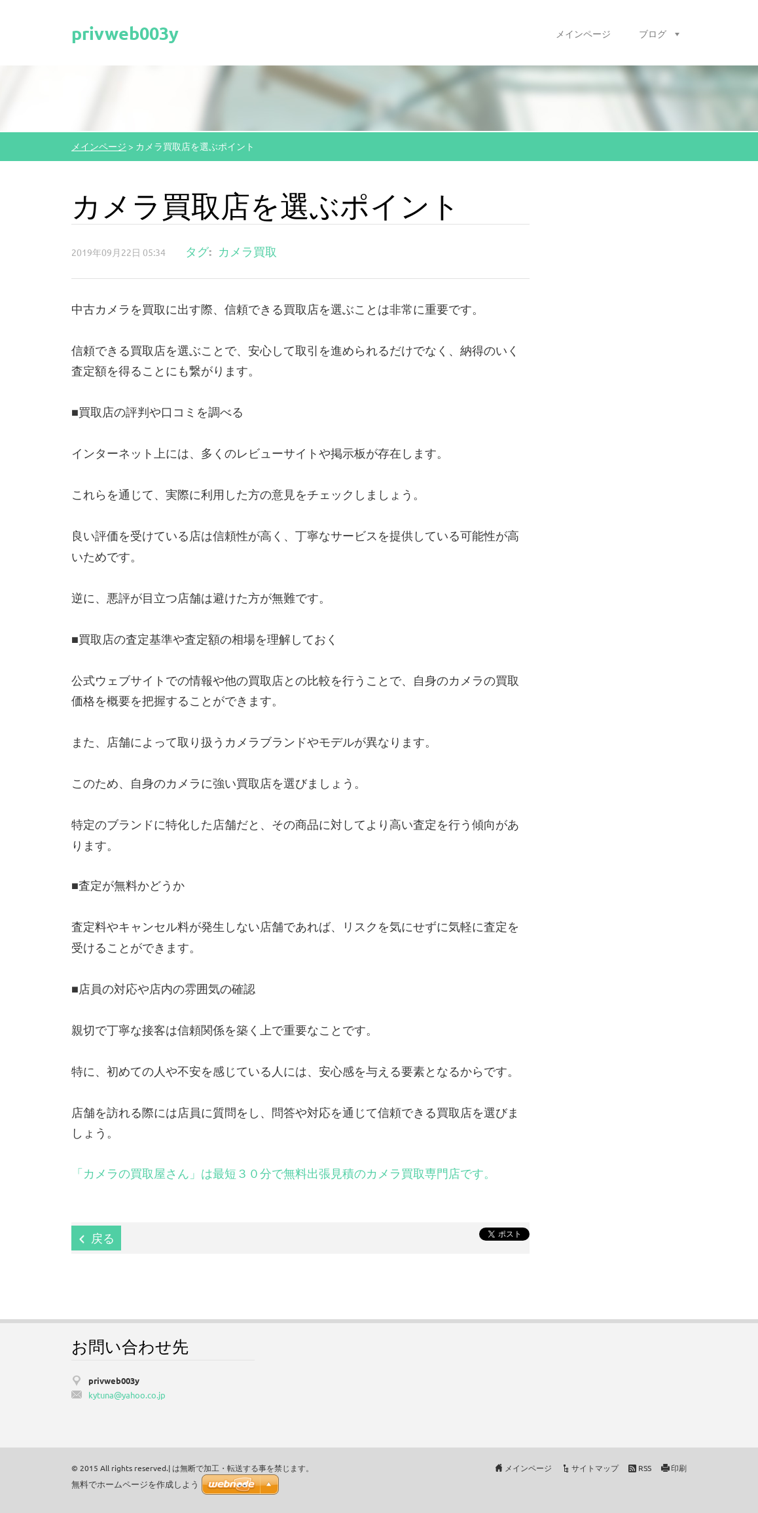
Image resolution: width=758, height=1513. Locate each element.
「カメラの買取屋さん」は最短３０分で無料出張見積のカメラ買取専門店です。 (283, 1173)
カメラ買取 (247, 251)
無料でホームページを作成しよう (135, 1484)
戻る (103, 1238)
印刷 (679, 1468)
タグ (197, 251)
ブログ (652, 33)
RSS (644, 1468)
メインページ (583, 33)
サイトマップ (595, 1468)
